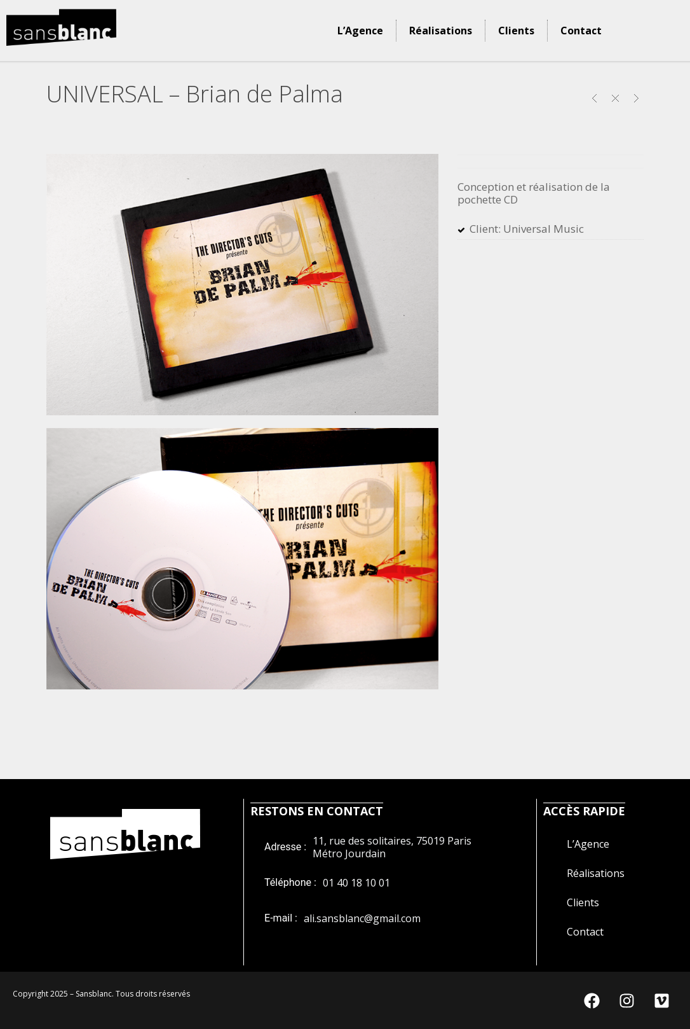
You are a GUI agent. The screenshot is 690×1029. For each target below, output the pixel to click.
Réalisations (440, 31)
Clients (516, 31)
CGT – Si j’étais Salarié (636, 98)
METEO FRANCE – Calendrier (594, 98)
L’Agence (360, 31)
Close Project (615, 98)
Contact (581, 31)
